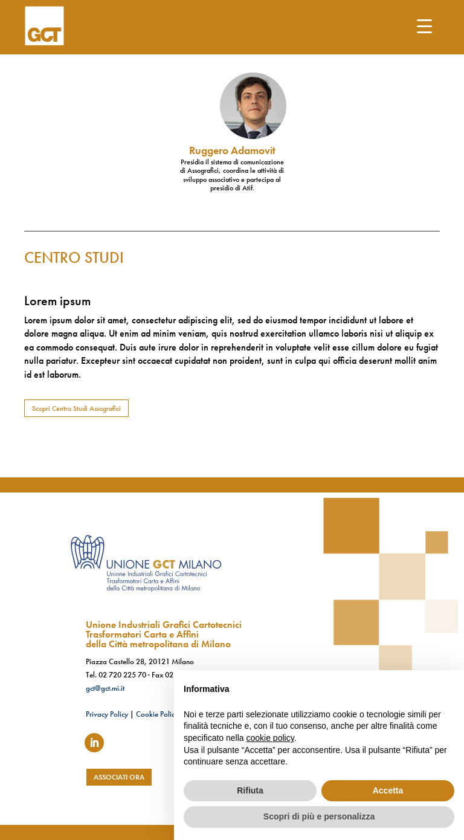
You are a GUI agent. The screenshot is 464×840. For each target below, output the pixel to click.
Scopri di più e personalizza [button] (319, 816)
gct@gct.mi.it (105, 688)
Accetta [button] (388, 790)
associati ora (119, 777)
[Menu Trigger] (424, 25)
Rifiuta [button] (250, 790)
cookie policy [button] (270, 738)
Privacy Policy (107, 714)
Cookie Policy (157, 714)
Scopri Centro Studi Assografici (76, 408)
